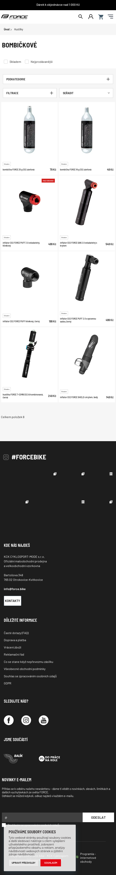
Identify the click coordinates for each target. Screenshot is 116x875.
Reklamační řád (14, 654)
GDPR (7, 683)
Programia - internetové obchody (88, 857)
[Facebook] (9, 720)
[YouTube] (44, 720)
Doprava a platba (15, 640)
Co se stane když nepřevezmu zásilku (28, 661)
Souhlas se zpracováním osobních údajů (30, 676)
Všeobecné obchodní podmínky (24, 669)
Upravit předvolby (24, 862)
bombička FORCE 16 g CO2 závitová (75, 169)
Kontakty (12, 601)
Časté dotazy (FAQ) (16, 633)
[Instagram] (26, 720)
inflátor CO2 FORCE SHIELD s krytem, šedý (79, 397)
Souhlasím (50, 862)
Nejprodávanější (42, 61)
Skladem (15, 61)
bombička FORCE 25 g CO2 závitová (19, 169)
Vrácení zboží (12, 647)
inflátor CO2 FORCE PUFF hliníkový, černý (21, 321)
